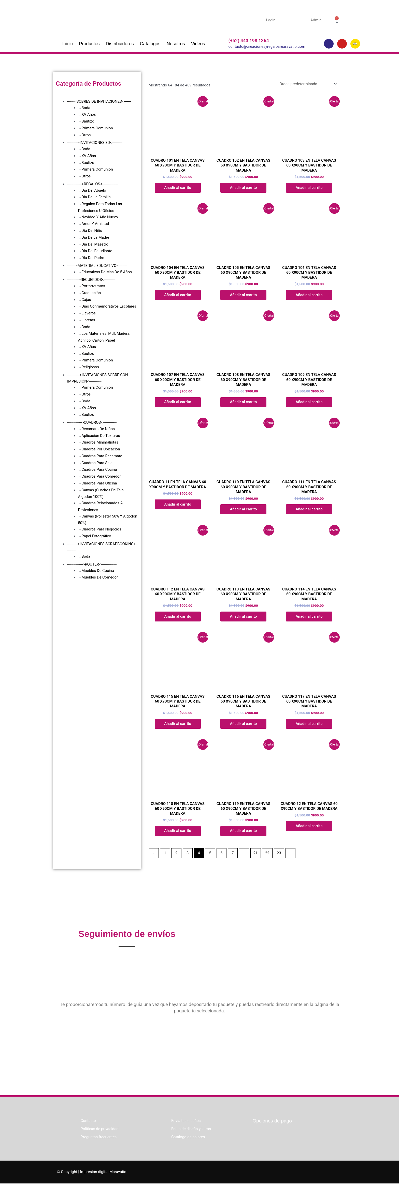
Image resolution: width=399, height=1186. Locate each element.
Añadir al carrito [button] (177, 188)
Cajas (86, 299)
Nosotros (176, 43)
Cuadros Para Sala (97, 463)
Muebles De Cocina (97, 570)
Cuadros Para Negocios (101, 529)
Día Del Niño (91, 230)
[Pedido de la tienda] (307, 84)
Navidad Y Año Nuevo (99, 217)
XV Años (88, 114)
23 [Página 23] (280, 855)
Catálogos (150, 43)
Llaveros (88, 313)
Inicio (67, 43)
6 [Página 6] (222, 855)
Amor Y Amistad (95, 223)
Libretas (88, 320)
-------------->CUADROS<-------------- (92, 422)
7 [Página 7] (233, 855)
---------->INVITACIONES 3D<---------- (95, 142)
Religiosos (90, 367)
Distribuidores (120, 43)
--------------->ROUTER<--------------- (92, 564)
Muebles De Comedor (99, 577)
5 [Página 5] (210, 855)
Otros (86, 135)
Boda (85, 107)
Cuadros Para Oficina (99, 483)
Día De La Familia (96, 197)
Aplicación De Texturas (100, 435)
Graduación (91, 293)
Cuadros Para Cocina (99, 469)
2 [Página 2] (177, 855)
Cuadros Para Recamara (101, 456)
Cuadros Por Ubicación (100, 449)
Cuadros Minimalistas (99, 442)
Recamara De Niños (98, 429)
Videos (198, 43)
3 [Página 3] (188, 855)
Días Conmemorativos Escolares (108, 306)
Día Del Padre (92, 257)
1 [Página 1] (165, 855)
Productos (89, 43)
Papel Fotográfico (96, 536)
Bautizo (87, 121)
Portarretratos (93, 286)
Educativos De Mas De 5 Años (106, 272)
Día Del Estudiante (96, 251)
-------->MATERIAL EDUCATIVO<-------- (97, 265)
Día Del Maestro (94, 244)
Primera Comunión (97, 128)
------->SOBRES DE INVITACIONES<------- (99, 101)
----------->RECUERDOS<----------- (91, 279)
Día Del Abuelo (93, 190)
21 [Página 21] (256, 855)
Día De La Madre (95, 237)
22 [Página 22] (268, 855)
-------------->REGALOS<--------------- (92, 184)
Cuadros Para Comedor (101, 476)
